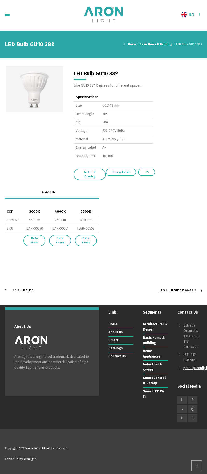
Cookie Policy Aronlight (20, 459)
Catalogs (115, 348)
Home (113, 324)
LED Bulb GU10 (22, 290)
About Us (115, 332)
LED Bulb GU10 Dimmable (178, 290)
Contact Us (117, 356)
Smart (113, 340)
